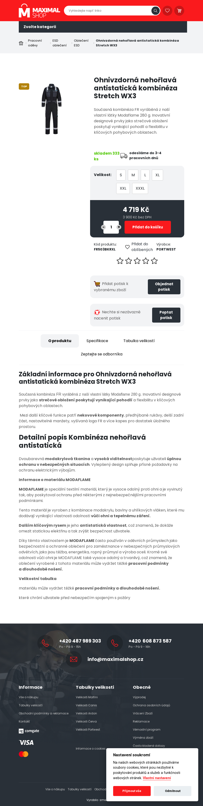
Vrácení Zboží (143, 713)
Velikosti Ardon (86, 713)
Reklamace (141, 721)
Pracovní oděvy (35, 43)
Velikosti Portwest (88, 729)
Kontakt (24, 721)
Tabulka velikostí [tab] (139, 341)
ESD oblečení (60, 43)
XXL (123, 188)
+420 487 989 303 (80, 641)
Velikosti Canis (86, 705)
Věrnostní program (146, 729)
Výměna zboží (143, 738)
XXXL (140, 188)
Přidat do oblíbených (139, 246)
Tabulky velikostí (31, 705)
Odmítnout (172, 791)
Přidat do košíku (147, 227)
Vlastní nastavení (157, 778)
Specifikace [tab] (97, 341)
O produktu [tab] (59, 341)
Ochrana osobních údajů (151, 705)
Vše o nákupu (28, 697)
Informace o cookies (91, 749)
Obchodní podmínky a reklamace (43, 713)
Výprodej (139, 697)
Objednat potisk (164, 286)
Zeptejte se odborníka (101, 354)
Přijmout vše (131, 791)
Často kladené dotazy (149, 746)
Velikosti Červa (86, 721)
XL (157, 175)
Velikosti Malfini (87, 697)
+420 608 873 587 (150, 641)
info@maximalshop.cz (115, 659)
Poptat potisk (166, 315)
